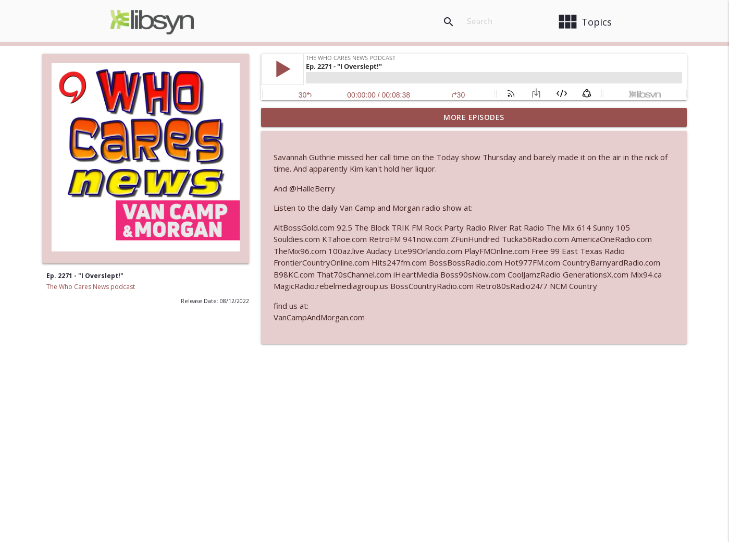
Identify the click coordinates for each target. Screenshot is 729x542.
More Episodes (473, 117)
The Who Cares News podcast (90, 286)
